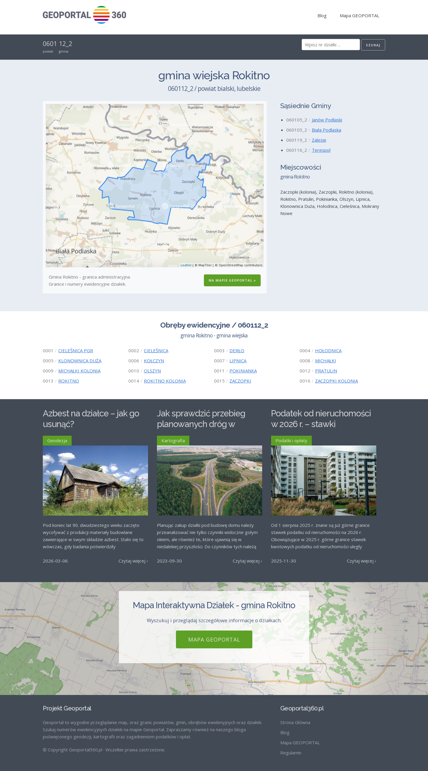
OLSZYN (152, 371)
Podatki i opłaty (291, 440)
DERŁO (236, 350)
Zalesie (319, 140)
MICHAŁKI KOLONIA (79, 371)
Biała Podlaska (326, 130)
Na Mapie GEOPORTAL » (232, 280)
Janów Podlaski (327, 120)
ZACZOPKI (240, 381)
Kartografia (173, 440)
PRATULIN (326, 371)
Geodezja (57, 440)
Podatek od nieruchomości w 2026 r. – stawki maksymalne (321, 424)
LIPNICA (237, 361)
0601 (50, 44)
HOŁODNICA (328, 350)
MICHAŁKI (325, 361)
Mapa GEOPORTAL (359, 15)
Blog (322, 15)
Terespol (321, 150)
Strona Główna (295, 722)
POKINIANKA (243, 371)
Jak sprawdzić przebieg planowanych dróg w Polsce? (201, 424)
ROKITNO (68, 381)
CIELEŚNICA (156, 350)
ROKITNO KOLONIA (165, 381)
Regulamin (290, 753)
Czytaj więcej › (133, 561)
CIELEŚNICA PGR (75, 350)
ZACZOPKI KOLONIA (336, 381)
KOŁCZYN (154, 361)
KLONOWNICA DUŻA (79, 361)
